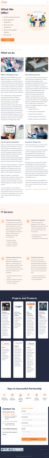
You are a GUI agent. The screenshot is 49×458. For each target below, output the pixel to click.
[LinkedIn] (44, 449)
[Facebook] (35, 449)
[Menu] (47, 2)
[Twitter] (38, 449)
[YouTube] (41, 449)
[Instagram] (47, 449)
